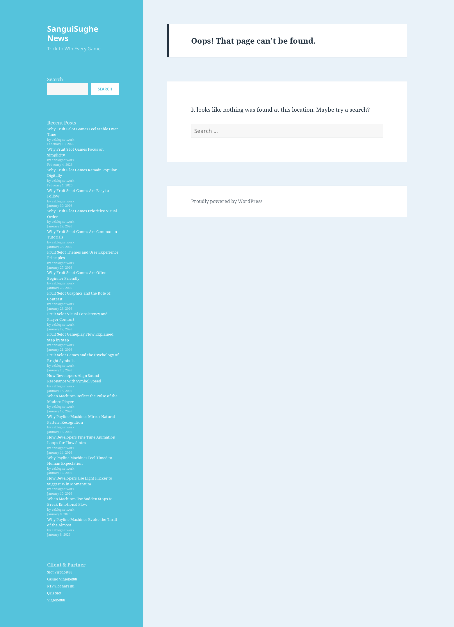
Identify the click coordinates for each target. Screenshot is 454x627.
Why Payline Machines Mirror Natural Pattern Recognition (81, 419)
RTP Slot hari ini (60, 586)
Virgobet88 (56, 600)
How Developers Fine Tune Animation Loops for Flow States (81, 440)
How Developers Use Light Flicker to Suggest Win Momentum (79, 481)
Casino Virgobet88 (62, 579)
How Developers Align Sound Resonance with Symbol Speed (74, 378)
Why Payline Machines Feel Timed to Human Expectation (79, 460)
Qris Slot (54, 593)
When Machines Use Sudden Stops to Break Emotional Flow (80, 501)
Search (55, 79)
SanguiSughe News (72, 33)
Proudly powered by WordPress (226, 201)
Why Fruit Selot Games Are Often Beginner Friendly (76, 275)
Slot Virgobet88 (59, 572)
